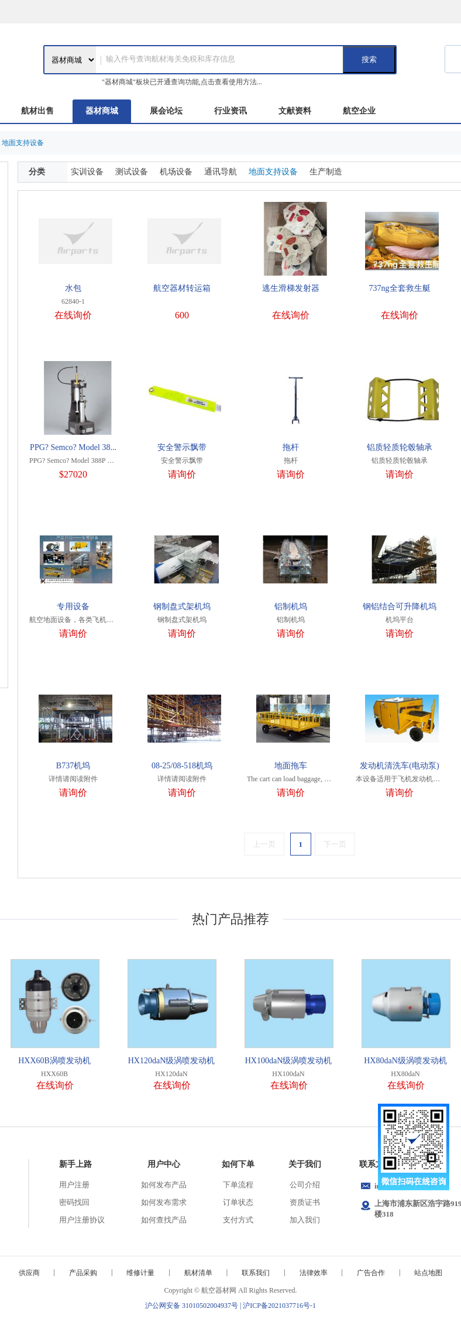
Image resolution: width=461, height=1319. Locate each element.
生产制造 (325, 171)
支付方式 (238, 1219)
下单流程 (238, 1184)
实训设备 (87, 171)
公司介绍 (305, 1184)
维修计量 (140, 1273)
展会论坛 (166, 111)
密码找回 (74, 1202)
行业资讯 (230, 111)
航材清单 (198, 1273)
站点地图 (428, 1273)
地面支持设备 (273, 171)
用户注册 (74, 1184)
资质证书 (305, 1202)
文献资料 (294, 111)
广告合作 (371, 1273)
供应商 (29, 1273)
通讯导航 (220, 171)
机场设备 (176, 171)
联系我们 (256, 1273)
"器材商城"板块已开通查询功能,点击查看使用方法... (182, 82)
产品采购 (83, 1273)
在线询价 (73, 315)
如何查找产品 (164, 1219)
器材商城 (101, 111)
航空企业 (359, 111)
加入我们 (305, 1219)
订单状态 (238, 1202)
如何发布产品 (164, 1184)
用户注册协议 (82, 1219)
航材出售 (37, 111)
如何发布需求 (164, 1202)
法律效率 (314, 1273)
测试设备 (131, 171)
